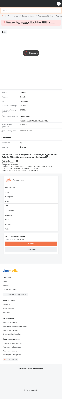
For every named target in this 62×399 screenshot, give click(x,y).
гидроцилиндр (25, 101)
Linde (7, 220)
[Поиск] (59, 10)
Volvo (7, 229)
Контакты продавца (10, 289)
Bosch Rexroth (10, 187)
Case (7, 192)
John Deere (9, 210)
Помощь (6, 285)
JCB (6, 206)
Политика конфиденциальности (15, 326)
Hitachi (7, 201)
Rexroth (8, 224)
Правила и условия (10, 322)
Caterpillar (9, 197)
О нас (5, 282)
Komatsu (8, 215)
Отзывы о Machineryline (12, 334)
